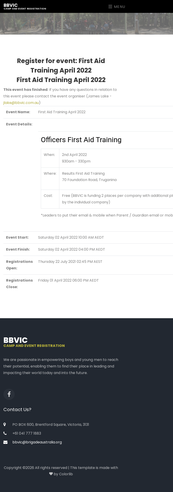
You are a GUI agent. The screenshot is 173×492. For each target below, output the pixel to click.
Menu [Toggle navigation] (116, 6)
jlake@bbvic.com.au (21, 102)
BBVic (25, 6)
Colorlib (66, 474)
